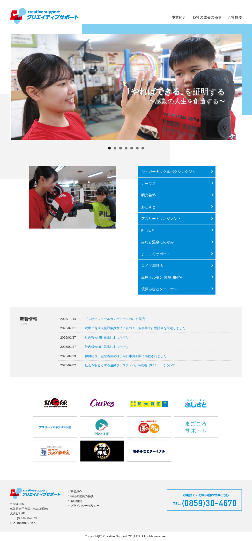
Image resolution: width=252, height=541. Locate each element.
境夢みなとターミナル (159, 289)
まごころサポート (155, 254)
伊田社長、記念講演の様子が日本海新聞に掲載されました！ (127, 356)
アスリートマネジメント (161, 218)
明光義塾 (148, 195)
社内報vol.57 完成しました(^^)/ (106, 346)
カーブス (148, 183)
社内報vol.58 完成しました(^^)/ (106, 337)
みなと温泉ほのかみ (157, 242)
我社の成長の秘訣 (207, 17)
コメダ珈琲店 (152, 265)
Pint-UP (147, 230)
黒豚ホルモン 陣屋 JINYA (161, 277)
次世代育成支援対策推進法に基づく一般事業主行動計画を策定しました (135, 328)
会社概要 (235, 17)
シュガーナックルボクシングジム (168, 172)
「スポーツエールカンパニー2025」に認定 (115, 319)
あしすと (148, 207)
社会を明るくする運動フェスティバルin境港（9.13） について (130, 365)
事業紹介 (179, 17)
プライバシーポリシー (84, 505)
